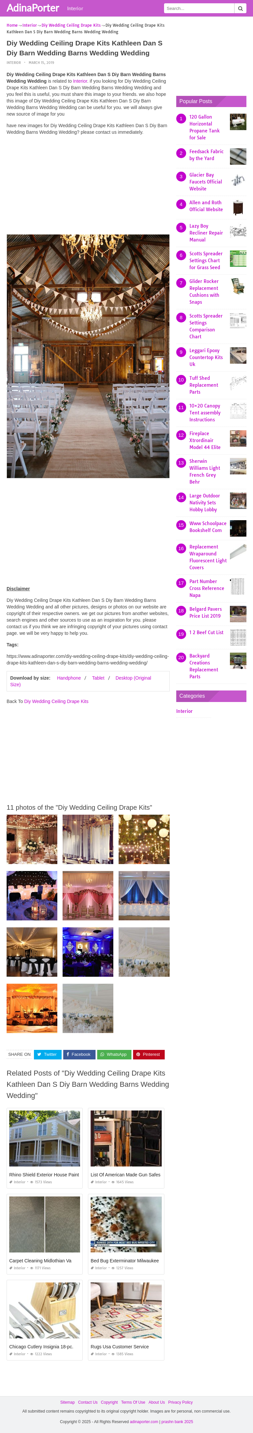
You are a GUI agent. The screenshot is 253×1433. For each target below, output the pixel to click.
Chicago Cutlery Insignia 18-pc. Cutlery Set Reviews (62, 1346)
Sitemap (67, 1402)
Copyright (109, 1402)
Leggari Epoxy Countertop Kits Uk (206, 357)
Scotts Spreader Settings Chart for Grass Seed (206, 260)
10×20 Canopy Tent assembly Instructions (204, 413)
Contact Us (88, 1402)
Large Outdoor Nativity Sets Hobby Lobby (204, 503)
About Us (157, 1402)
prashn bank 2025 (177, 1421)
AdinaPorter (33, 8)
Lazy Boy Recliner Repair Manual (206, 233)
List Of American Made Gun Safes (125, 1174)
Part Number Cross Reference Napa (206, 588)
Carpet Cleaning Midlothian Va (40, 1260)
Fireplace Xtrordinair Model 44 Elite (205, 440)
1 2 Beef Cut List (206, 632)
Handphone (69, 678)
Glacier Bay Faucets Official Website (205, 182)
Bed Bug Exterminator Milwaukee (125, 1260)
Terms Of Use (133, 1402)
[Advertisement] (88, 186)
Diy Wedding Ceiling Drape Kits (56, 701)
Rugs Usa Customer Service (120, 1346)
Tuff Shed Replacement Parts (203, 385)
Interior (75, 8)
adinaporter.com (144, 1421)
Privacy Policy (180, 1402)
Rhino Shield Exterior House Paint (44, 1174)
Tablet (98, 678)
